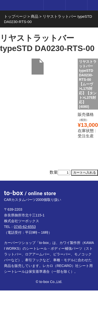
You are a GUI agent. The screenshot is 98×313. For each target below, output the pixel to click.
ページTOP (89, 189)
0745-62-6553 (25, 227)
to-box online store (20, 5)
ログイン (54, 5)
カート (76, 5)
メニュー (92, 5)
